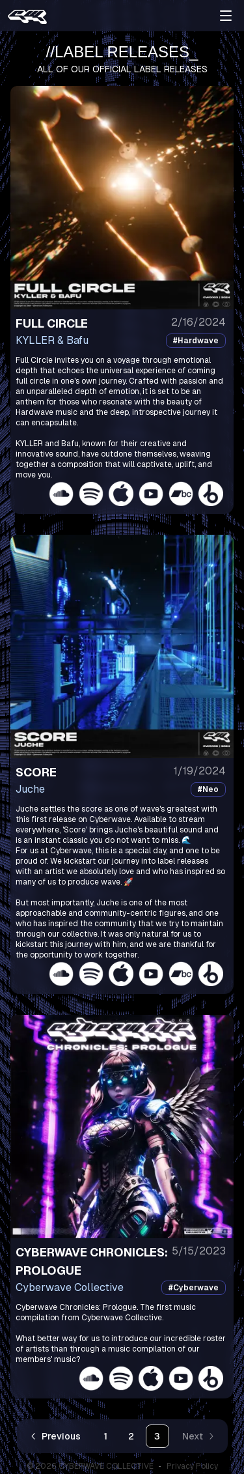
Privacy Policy (192, 1466)
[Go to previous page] (56, 1436)
